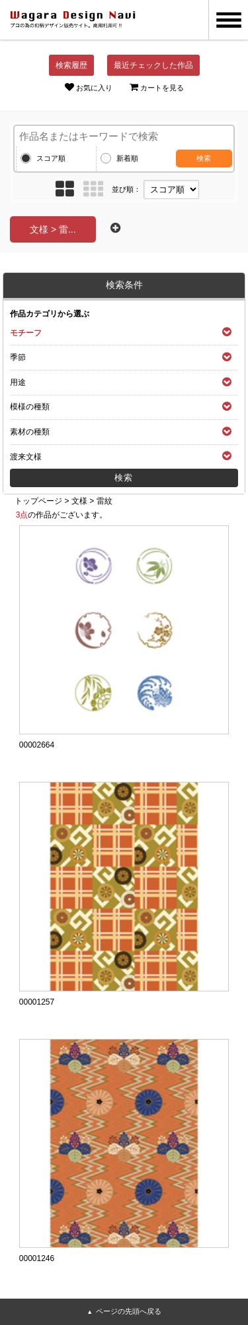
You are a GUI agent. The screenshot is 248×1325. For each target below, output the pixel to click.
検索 (203, 158)
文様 (79, 501)
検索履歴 (71, 65)
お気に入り (88, 87)
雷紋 (104, 501)
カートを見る (157, 87)
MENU (228, 20)
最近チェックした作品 (153, 65)
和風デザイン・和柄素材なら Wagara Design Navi (73, 20)
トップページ (38, 501)
